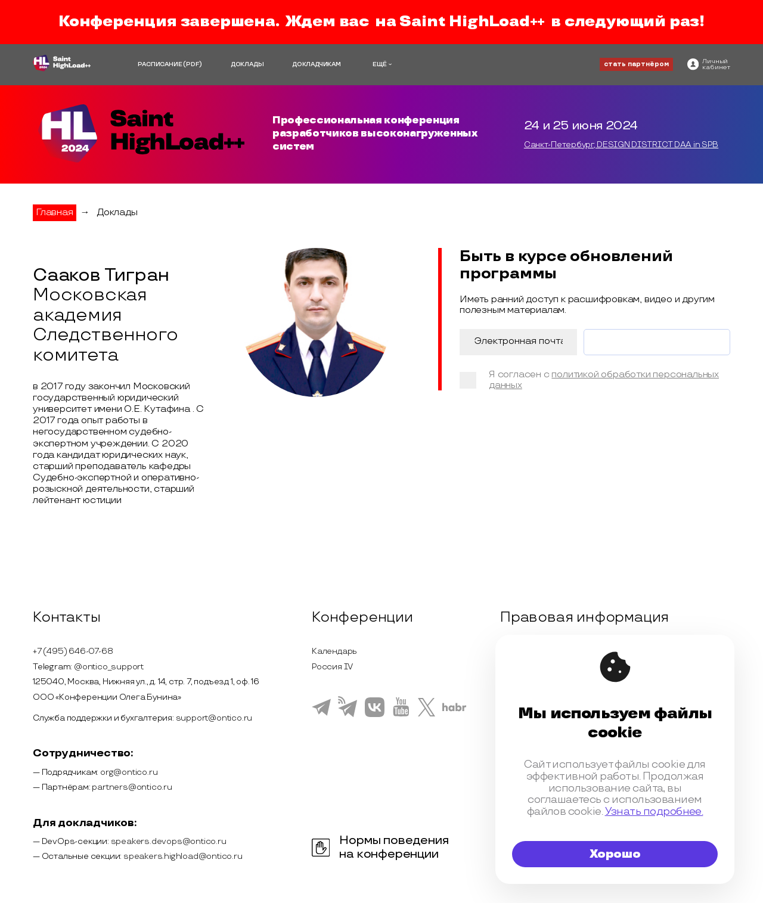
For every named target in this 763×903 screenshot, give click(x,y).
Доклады (117, 212)
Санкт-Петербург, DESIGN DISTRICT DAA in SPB (621, 145)
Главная (54, 212)
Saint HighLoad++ (472, 22)
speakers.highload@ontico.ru (183, 856)
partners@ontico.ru (132, 787)
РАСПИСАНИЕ (160, 64)
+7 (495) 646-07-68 (73, 651)
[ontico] (708, 64)
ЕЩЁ (380, 64)
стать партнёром (636, 64)
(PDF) (192, 64)
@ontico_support (109, 666)
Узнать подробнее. (654, 811)
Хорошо (615, 854)
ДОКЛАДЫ (247, 64)
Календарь (334, 651)
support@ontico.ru (214, 717)
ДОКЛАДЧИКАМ (316, 64)
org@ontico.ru (128, 772)
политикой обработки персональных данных (604, 380)
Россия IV (332, 666)
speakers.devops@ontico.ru (169, 841)
